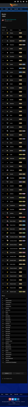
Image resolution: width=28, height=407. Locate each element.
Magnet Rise (8, 319)
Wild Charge (8, 333)
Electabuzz (12, 56)
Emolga (11, 150)
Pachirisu (12, 127)
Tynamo (11, 162)
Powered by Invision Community (14, 404)
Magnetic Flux (8, 346)
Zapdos (11, 64)
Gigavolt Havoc (8, 352)
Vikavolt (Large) (13, 291)
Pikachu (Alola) (13, 287)
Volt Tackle (8, 315)
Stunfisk (11, 174)
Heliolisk (11, 189)
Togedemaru (12, 205)
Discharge (7, 323)
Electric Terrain (8, 348)
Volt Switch (8, 329)
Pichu (11, 76)
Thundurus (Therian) (14, 236)
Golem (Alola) (12, 264)
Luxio (11, 119)
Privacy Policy (17, 401)
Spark (7, 312)
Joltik (11, 154)
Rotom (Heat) (12, 217)
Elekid (11, 91)
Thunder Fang (8, 321)
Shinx (11, 115)
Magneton (12, 44)
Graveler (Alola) (13, 260)
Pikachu (11, 32)
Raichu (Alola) (12, 252)
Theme (12, 401)
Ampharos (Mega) (13, 240)
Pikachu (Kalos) (13, 283)
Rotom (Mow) (12, 232)
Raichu (11, 36)
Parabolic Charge (9, 340)
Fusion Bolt (8, 337)
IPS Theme (4, 401)
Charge (7, 313)
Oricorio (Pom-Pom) (14, 248)
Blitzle (11, 142)
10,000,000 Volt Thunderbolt (11, 362)
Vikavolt (11, 201)
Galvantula (12, 158)
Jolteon (11, 60)
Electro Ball (8, 327)
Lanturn (11, 72)
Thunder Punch (8, 300)
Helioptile (12, 185)
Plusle (11, 107)
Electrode (12, 52)
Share (6, 373)
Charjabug (12, 197)
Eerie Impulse (8, 344)
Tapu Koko (12, 209)
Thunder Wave (8, 306)
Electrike (11, 99)
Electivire (11, 134)
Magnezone (12, 130)
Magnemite (12, 40)
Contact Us (23, 401)
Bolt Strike (8, 335)
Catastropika (8, 356)
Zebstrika (12, 146)
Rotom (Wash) (12, 221)
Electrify (7, 342)
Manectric (12, 103)
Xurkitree (11, 213)
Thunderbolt (8, 304)
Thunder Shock (8, 302)
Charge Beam (8, 325)
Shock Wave (8, 317)
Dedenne (11, 193)
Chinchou (12, 68)
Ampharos (12, 87)
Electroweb (8, 331)
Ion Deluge (8, 339)
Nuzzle (7, 350)
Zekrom (11, 181)
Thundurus (12, 177)
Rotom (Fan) (12, 228)
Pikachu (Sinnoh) (13, 275)
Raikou (11, 95)
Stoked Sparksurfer (9, 358)
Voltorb (11, 48)
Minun (11, 111)
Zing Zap (7, 360)
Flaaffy (11, 83)
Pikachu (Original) (13, 268)
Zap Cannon (8, 310)
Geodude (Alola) (13, 256)
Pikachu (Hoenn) (13, 272)
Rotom (11, 138)
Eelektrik (11, 166)
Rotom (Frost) (12, 225)
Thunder (7, 308)
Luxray (11, 123)
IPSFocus (8, 401)
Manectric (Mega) (13, 244)
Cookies (14, 402)
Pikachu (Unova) (13, 279)
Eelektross (12, 170)
